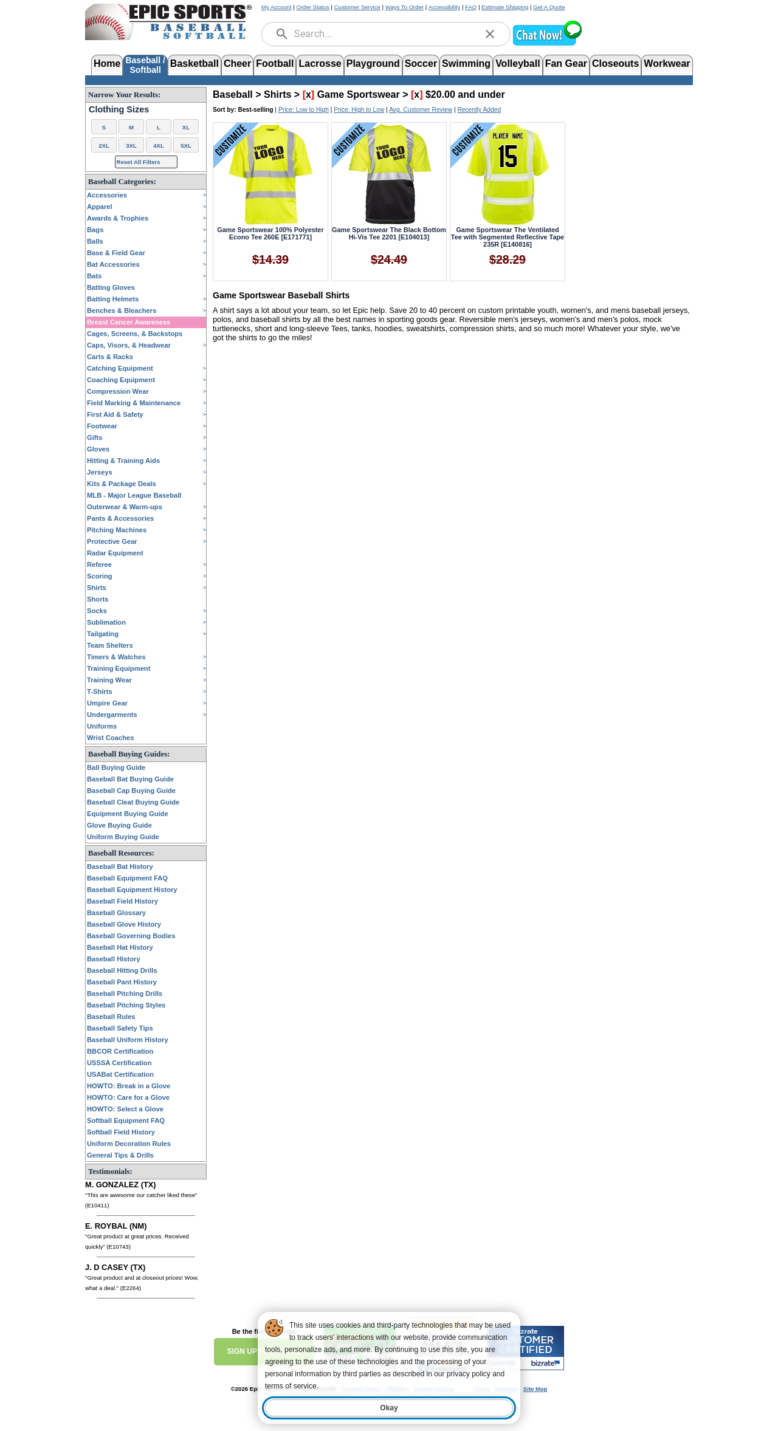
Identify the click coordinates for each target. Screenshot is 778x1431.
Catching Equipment (120, 368)
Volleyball (517, 63)
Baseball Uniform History (127, 1039)
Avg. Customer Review (420, 109)
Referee (99, 564)
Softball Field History (121, 1132)
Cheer (237, 63)
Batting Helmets (113, 299)
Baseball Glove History (124, 924)
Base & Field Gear (116, 252)
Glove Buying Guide (119, 825)
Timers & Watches (116, 657)
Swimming (466, 63)
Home (107, 63)
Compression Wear (118, 391)
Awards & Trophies (117, 218)
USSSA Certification (119, 1062)
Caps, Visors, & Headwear (129, 345)
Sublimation (106, 622)
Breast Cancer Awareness (128, 322)
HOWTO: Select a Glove (125, 1109)
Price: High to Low (359, 109)
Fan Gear (566, 63)
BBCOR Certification (120, 1051)
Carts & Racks (110, 356)
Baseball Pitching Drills (124, 993)
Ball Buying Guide (116, 767)
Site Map (535, 1388)
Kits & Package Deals (121, 483)
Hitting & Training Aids (123, 460)
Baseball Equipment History (132, 889)
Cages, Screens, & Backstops (134, 333)
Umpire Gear (107, 703)
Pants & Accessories (120, 518)
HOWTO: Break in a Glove (128, 1086)
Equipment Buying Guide (127, 813)
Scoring (99, 576)
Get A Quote (549, 7)
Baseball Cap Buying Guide (131, 790)
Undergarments (112, 714)
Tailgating (103, 633)
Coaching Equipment (121, 379)
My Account (276, 7)
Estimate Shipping (504, 7)
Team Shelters (110, 645)
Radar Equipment (115, 553)
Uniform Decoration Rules (129, 1143)
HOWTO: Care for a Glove (128, 1097)
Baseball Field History (122, 901)
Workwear (667, 63)
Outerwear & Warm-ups (124, 506)
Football (275, 63)
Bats (94, 276)
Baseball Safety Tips (120, 1028)
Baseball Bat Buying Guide (130, 779)
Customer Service (357, 7)
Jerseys (99, 472)
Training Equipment (118, 668)
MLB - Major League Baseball (134, 495)
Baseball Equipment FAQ (127, 878)
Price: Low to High (303, 109)
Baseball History (113, 959)
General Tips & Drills (120, 1155)
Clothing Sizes (119, 109)
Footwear (102, 426)
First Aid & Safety (115, 414)
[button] (547, 44)
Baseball (233, 94)
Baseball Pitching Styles (126, 1005)
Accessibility (444, 7)
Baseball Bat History (120, 866)
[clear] (490, 34)
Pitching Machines (116, 530)
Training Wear (109, 680)
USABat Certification (120, 1074)
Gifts (94, 437)
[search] (282, 34)
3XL (131, 145)
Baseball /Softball (145, 64)
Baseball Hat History (120, 947)
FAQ (471, 7)
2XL (103, 145)
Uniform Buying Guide (123, 836)
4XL (158, 145)
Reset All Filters (138, 162)
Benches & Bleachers (121, 310)
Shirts (96, 587)
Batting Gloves (111, 287)
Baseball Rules (111, 1016)
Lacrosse (319, 63)
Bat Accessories (113, 264)
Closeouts (615, 63)
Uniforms (102, 726)
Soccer (421, 63)
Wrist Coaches (110, 737)
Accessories (107, 195)
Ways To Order (404, 7)
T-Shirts (99, 691)
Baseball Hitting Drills (122, 970)
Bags (95, 229)
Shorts (97, 599)
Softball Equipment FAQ (126, 1120)
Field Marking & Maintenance (134, 403)
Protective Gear (112, 541)
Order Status (312, 7)
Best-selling (256, 109)
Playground (373, 63)
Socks (97, 610)
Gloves (98, 449)
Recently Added (479, 109)
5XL (186, 145)
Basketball (194, 63)
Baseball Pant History (122, 982)
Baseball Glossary (116, 912)
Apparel (99, 206)
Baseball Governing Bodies (131, 935)
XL (186, 127)
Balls (95, 241)
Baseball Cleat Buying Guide (133, 802)
